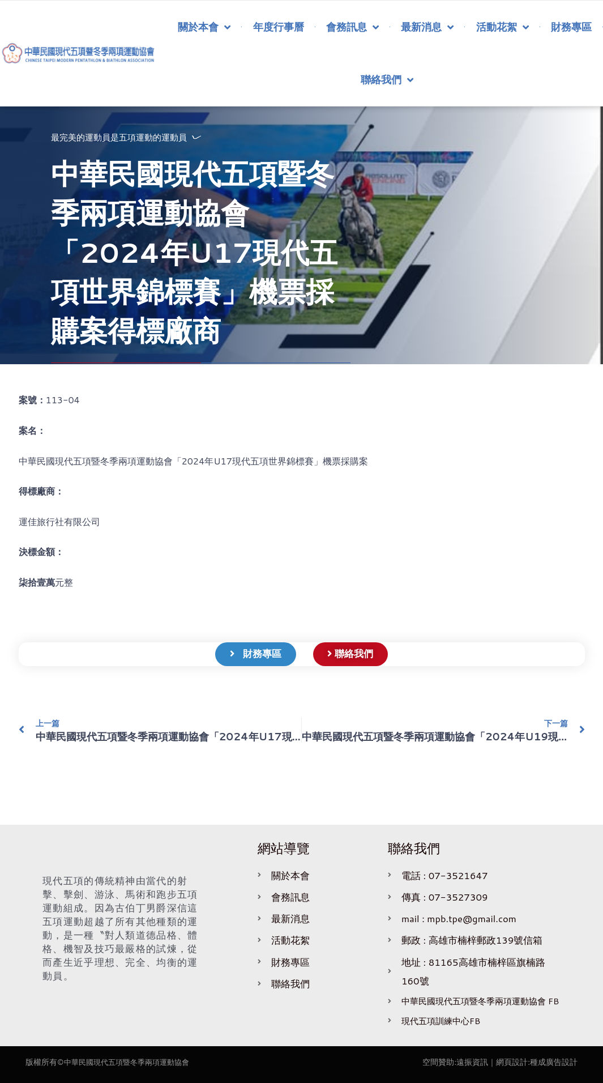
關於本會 (204, 27)
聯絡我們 (387, 80)
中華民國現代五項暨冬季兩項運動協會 (131, 1061)
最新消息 (427, 27)
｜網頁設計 (508, 1061)
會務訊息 (352, 27)
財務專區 (571, 26)
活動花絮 (502, 27)
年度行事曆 (278, 26)
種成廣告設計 (554, 1061)
